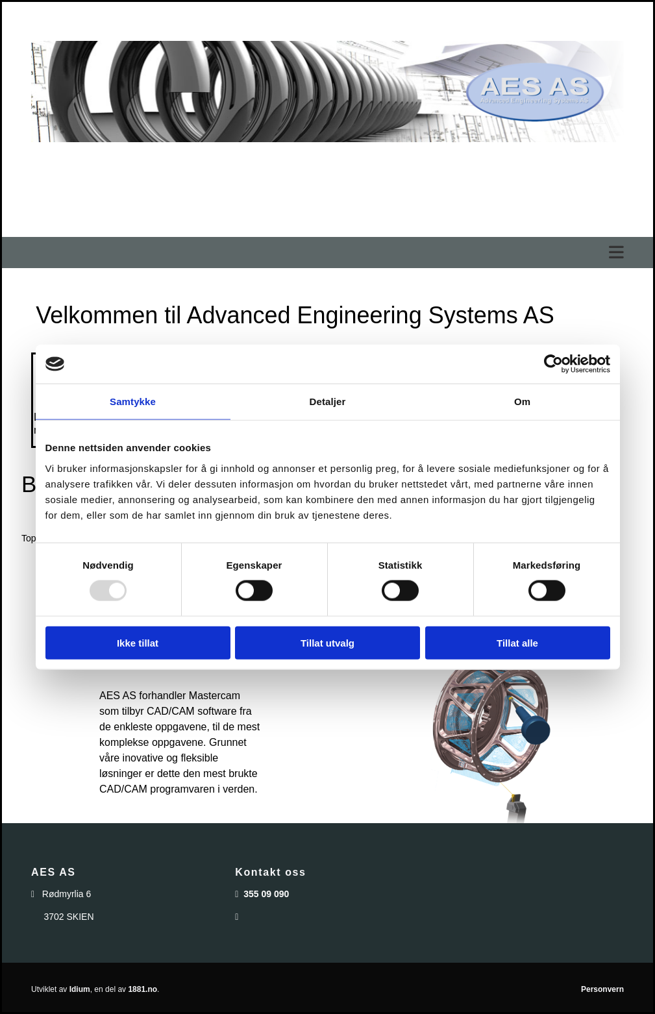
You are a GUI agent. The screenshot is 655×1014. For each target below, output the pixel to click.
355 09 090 (266, 894)
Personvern (602, 989)
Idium (79, 989)
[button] (327, 252)
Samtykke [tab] (133, 401)
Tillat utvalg (327, 642)
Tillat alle (517, 642)
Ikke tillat (137, 642)
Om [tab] (522, 401)
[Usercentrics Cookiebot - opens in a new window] (553, 364)
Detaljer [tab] (328, 401)
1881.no (142, 989)
